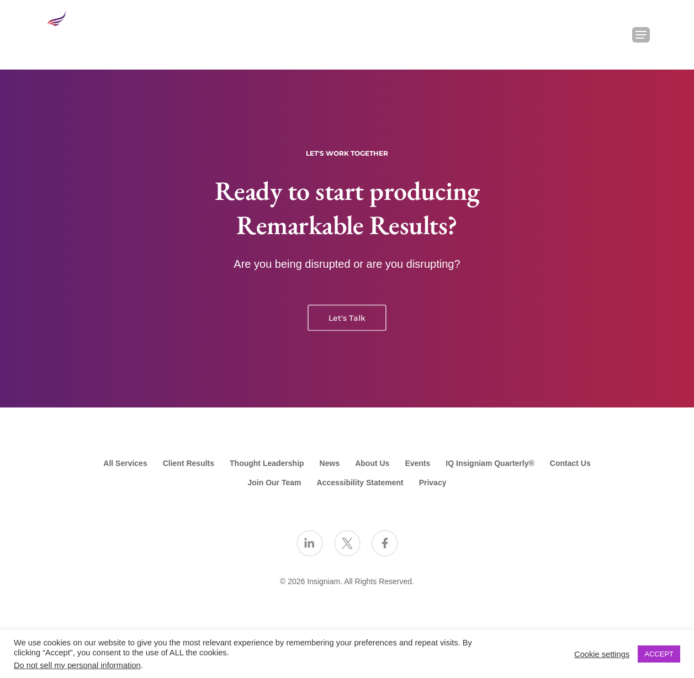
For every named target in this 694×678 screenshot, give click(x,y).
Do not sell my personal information (77, 665)
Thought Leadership (267, 463)
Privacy (433, 482)
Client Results (188, 463)
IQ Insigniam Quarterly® (490, 463)
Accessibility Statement (359, 482)
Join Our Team (274, 482)
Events (417, 463)
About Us (372, 463)
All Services (125, 463)
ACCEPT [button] (659, 654)
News (330, 463)
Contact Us (570, 463)
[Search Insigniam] (612, 35)
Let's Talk (347, 326)
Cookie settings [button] (601, 654)
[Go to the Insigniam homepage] (76, 32)
